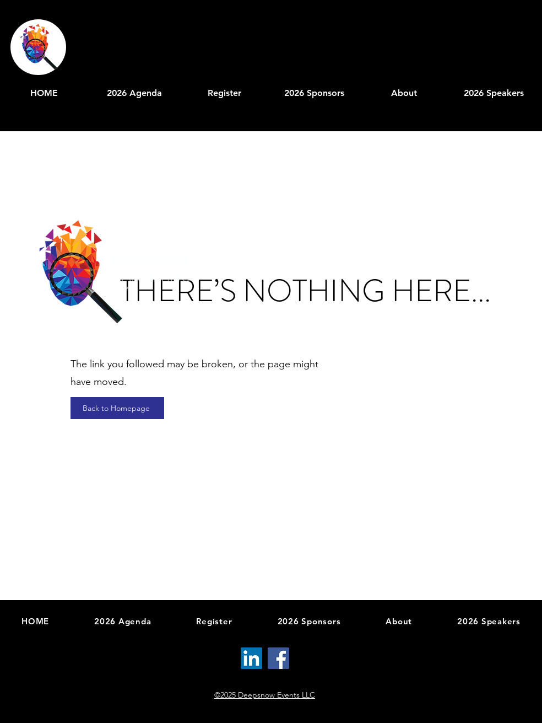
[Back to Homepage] (117, 408)
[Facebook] (278, 658)
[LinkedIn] (251, 658)
